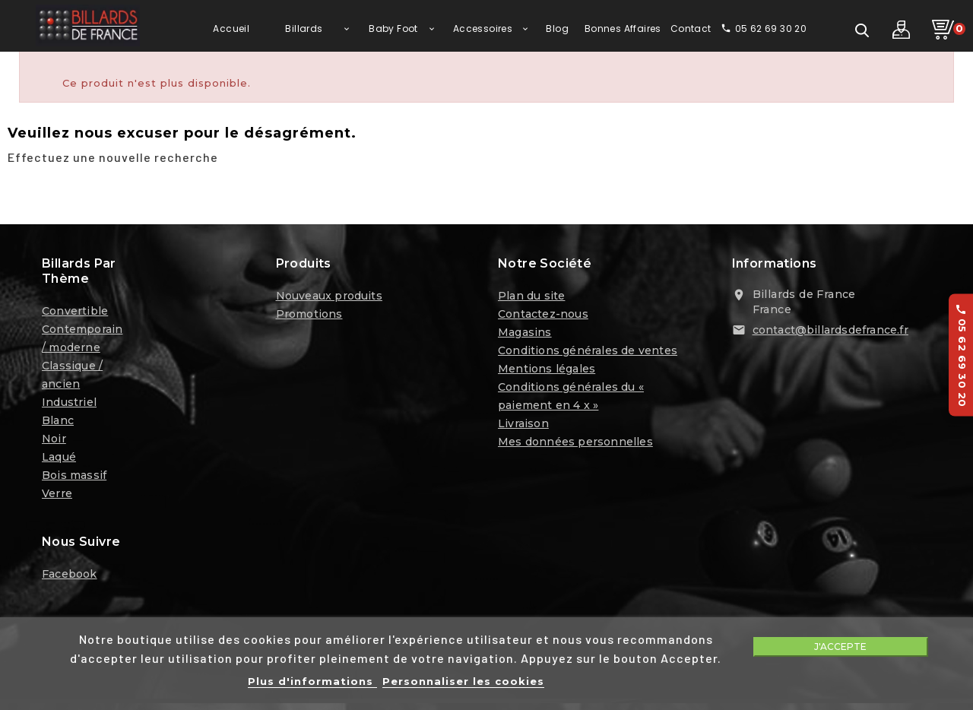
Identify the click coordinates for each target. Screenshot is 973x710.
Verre (57, 496)
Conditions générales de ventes (587, 353)
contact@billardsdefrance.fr (830, 333)
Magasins (525, 335)
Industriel (69, 405)
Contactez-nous (543, 317)
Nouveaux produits (329, 299)
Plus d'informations (312, 681)
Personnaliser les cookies (463, 681)
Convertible (75, 314)
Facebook (69, 576)
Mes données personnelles (575, 445)
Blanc (58, 423)
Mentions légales (546, 372)
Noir (54, 442)
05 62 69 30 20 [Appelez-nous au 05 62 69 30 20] (961, 355)
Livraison (523, 426)
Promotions (309, 317)
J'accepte (840, 646)
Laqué (59, 460)
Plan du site (531, 299)
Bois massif (74, 478)
